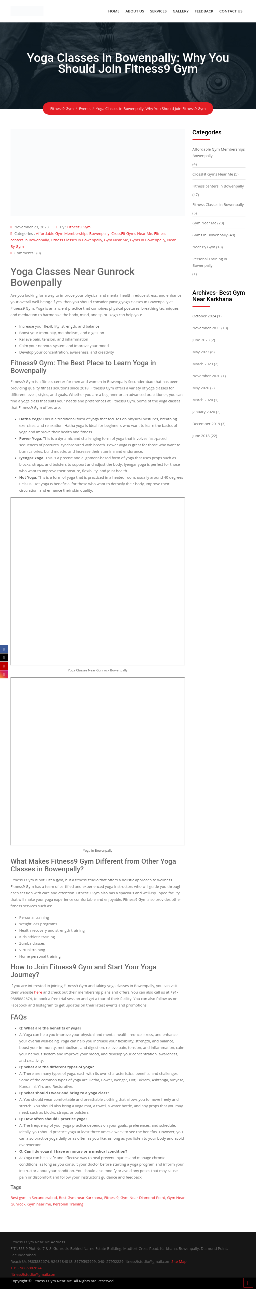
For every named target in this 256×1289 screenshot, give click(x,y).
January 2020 (203, 411)
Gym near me (39, 1203)
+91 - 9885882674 (26, 1267)
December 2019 (206, 423)
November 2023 (206, 327)
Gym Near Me (116, 239)
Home (114, 10)
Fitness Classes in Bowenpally (76, 239)
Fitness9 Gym (79, 226)
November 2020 (206, 375)
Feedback (204, 10)
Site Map (179, 1261)
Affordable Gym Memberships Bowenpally (72, 233)
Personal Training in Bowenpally (209, 262)
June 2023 (201, 339)
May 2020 (201, 387)
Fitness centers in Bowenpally (218, 186)
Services (158, 10)
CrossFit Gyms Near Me (131, 233)
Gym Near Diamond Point (142, 1197)
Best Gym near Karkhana (80, 1197)
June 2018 (201, 435)
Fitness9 (111, 1197)
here (38, 992)
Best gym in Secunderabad (33, 1197)
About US (135, 10)
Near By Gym (204, 246)
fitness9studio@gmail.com (33, 1274)
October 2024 (204, 315)
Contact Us (230, 10)
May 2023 (201, 351)
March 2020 (202, 399)
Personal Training (68, 1203)
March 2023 (202, 363)
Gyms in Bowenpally (147, 239)
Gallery (181, 10)
